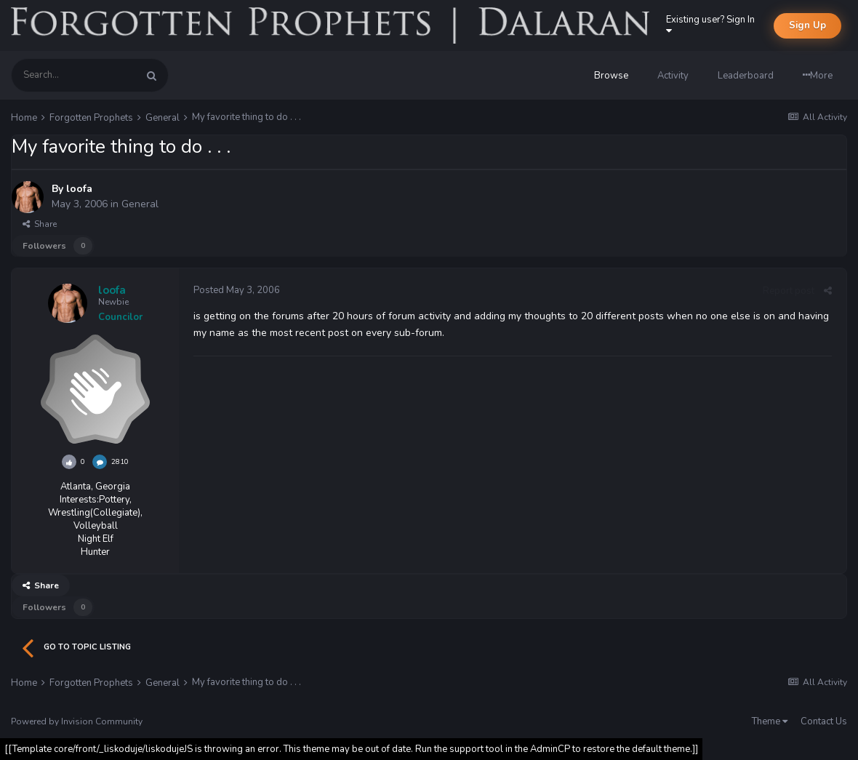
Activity (673, 75)
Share (40, 224)
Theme (769, 721)
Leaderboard (746, 75)
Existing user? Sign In (712, 24)
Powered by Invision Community (77, 721)
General (140, 204)
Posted (236, 290)
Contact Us (824, 721)
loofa (79, 189)
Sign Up (807, 25)
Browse (611, 75)
